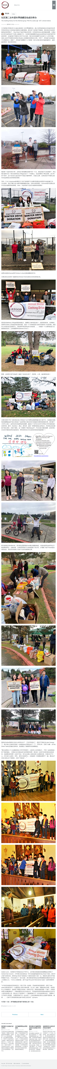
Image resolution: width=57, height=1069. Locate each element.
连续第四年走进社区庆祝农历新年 (49, 1027)
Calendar (33, 5)
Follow (13, 14)
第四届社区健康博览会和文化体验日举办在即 (35, 1027)
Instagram (25, 1063)
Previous (15, 1014)
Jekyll (21, 1065)
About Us (17, 5)
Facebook (17, 1063)
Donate (41, 5)
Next (42, 1014)
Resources (25, 5)
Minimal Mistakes (27, 1065)
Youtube (9, 1063)
